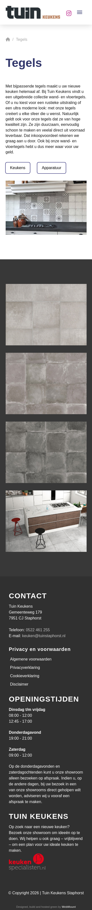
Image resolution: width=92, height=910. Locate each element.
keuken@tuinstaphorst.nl (43, 636)
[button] (80, 12)
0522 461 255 (38, 630)
